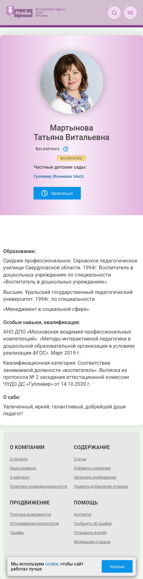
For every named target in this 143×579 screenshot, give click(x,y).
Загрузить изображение (95, 477)
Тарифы (17, 533)
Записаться (57, 193)
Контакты (82, 514)
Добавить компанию (92, 468)
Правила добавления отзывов (101, 486)
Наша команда (23, 468)
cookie (51, 563)
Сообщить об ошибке (92, 523)
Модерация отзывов (92, 542)
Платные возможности (30, 514)
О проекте (18, 459)
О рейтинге (19, 477)
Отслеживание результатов (34, 523)
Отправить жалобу (90, 533)
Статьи (80, 459)
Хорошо (117, 566)
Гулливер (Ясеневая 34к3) (58, 176)
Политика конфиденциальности (38, 486)
